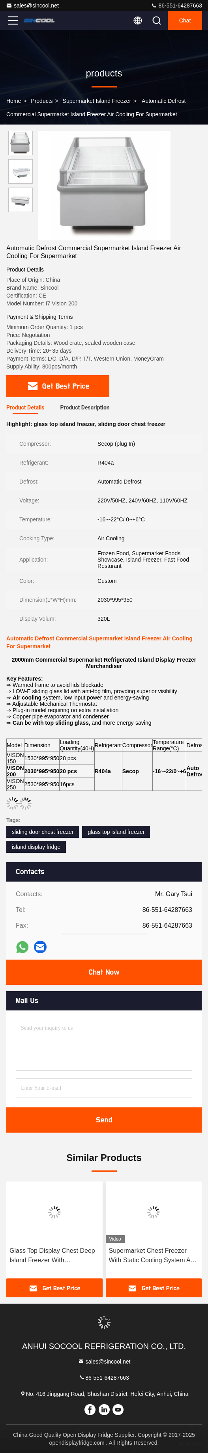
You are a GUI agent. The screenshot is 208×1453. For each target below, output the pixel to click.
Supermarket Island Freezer (97, 101)
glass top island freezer (116, 832)
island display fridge (36, 847)
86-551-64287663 (176, 5)
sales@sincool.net (32, 5)
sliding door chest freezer (42, 832)
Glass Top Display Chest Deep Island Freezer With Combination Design (52, 1256)
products (41, 101)
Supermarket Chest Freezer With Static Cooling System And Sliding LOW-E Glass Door (153, 1256)
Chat (185, 20)
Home (13, 101)
